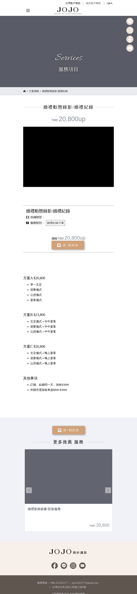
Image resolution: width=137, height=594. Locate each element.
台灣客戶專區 (72, 3)
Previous (29, 490)
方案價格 (34, 91)
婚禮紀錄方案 (55, 222)
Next (108, 490)
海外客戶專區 (93, 3)
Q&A (109, 3)
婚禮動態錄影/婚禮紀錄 (55, 91)
